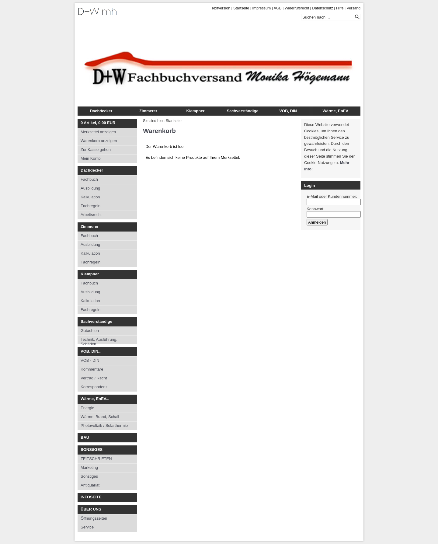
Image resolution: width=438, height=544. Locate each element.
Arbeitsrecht (91, 214)
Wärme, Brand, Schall (100, 416)
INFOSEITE (91, 497)
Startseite (241, 8)
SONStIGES (92, 449)
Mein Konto (91, 158)
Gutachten (90, 330)
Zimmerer (148, 111)
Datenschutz (322, 8)
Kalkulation (90, 197)
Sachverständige (242, 111)
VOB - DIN (90, 360)
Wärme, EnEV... (336, 111)
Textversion (220, 8)
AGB (278, 8)
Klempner (195, 111)
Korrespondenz (94, 387)
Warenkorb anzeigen (99, 140)
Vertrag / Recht (94, 378)
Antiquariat (90, 485)
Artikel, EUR (98, 122)
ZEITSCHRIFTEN (96, 458)
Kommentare (92, 369)
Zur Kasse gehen (96, 149)
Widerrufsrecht (297, 8)
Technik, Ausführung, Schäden (99, 340)
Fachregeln (90, 206)
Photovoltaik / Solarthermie (104, 425)
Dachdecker (101, 111)
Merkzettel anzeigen (98, 132)
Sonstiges (89, 476)
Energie (87, 408)
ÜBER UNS (91, 509)
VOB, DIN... (289, 111)
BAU (85, 437)
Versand (353, 8)
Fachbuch (89, 179)
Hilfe (340, 8)
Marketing (89, 467)
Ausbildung (90, 188)
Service (87, 527)
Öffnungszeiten (94, 518)
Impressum (261, 8)
